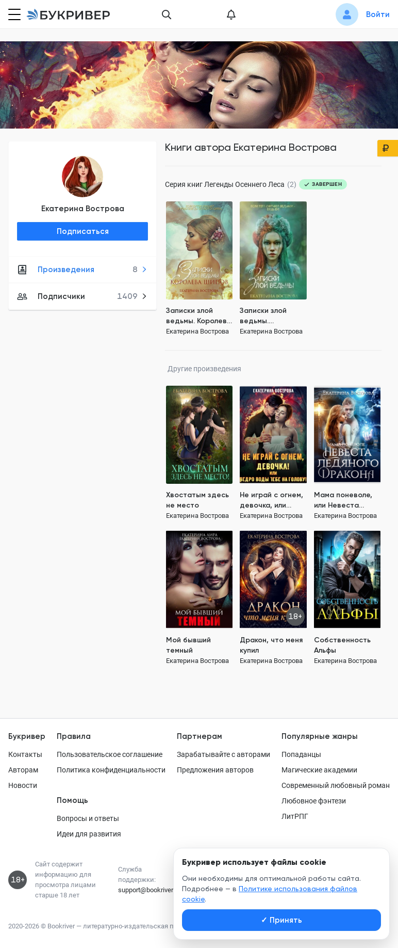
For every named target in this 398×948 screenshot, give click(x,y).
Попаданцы (301, 754)
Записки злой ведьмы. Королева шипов (198, 316)
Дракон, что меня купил (271, 645)
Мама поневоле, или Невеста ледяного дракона (347, 501)
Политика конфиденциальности (111, 770)
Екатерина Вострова (82, 208)
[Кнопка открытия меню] (13, 14)
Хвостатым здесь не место (197, 500)
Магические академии (319, 770)
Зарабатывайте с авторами (223, 754)
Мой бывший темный (188, 645)
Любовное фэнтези (313, 801)
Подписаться (83, 231)
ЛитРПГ (294, 816)
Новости (22, 785)
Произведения (82, 269)
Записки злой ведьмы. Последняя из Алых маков (264, 316)
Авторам (23, 770)
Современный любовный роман (335, 785)
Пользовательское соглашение (109, 754)
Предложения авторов (215, 770)
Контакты (25, 754)
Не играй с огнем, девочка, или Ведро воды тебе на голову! (272, 501)
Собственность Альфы (342, 645)
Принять (281, 920)
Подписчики (82, 296)
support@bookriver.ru (149, 890)
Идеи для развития (89, 834)
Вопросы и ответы (88, 818)
